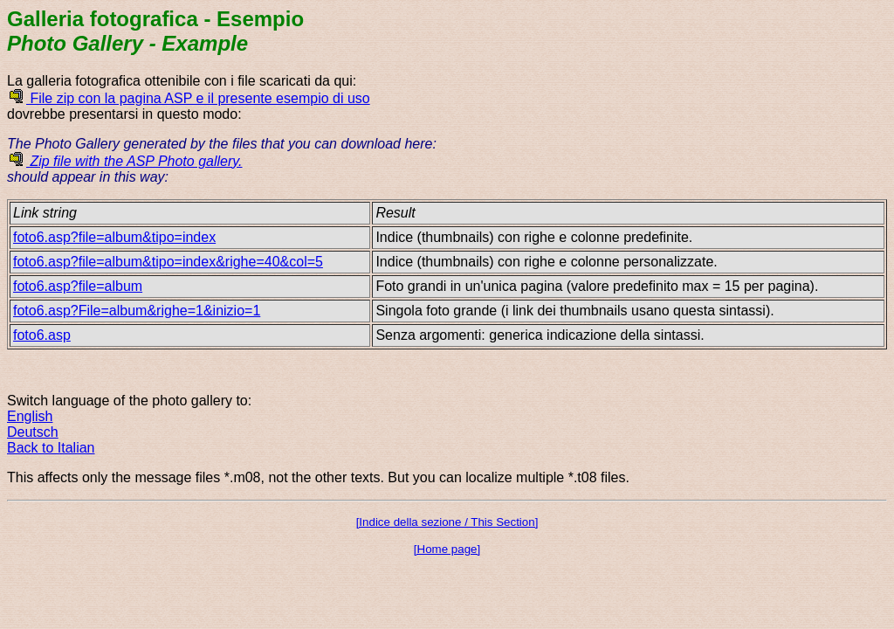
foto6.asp (42, 335)
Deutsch (32, 432)
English (29, 416)
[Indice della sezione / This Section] (447, 522)
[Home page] (447, 549)
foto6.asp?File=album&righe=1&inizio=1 (136, 310)
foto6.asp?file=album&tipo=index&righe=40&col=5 (168, 261)
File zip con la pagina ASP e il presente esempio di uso (188, 98)
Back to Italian (51, 447)
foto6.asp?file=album (77, 286)
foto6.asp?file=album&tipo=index (114, 237)
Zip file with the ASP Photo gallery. (125, 161)
